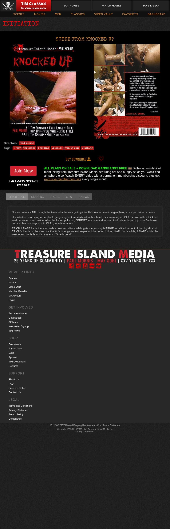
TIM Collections (17, 361)
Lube (11, 352)
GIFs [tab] (69, 196)
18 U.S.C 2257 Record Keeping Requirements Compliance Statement (85, 425)
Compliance (15, 418)
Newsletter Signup (19, 326)
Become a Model (18, 313)
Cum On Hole (72, 148)
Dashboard (156, 14)
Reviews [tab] (83, 196)
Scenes (19, 14)
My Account (15, 295)
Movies (39, 14)
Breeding (43, 148)
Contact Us (15, 392)
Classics (78, 14)
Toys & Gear (151, 5)
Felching (87, 148)
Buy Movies (71, 5)
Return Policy (16, 414)
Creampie (57, 148)
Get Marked (15, 317)
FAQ (11, 383)
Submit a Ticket (17, 388)
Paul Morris (27, 143)
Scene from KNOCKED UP (85, 39)
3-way (17, 148)
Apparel (13, 357)
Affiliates (13, 322)
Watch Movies (111, 5)
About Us (14, 379)
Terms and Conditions (21, 405)
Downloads (15, 344)
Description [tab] (17, 196)
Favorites (130, 14)
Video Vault (103, 14)
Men (58, 14)
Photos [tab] (55, 196)
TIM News (14, 330)
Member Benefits (18, 291)
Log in (12, 300)
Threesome (29, 148)
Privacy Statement (19, 410)
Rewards (13, 366)
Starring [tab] (37, 196)
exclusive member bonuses (62, 179)
